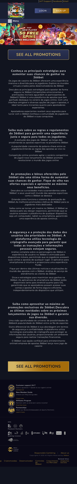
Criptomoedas (10, 461)
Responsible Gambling (44, 453)
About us (65, 453)
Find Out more (21, 405)
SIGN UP (61, 10)
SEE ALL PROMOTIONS (38, 54)
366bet (66, 455)
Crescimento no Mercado (52, 462)
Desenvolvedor (26, 461)
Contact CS (20, 390)
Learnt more (20, 412)
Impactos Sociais (64, 462)
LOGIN (43, 10)
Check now (20, 398)
